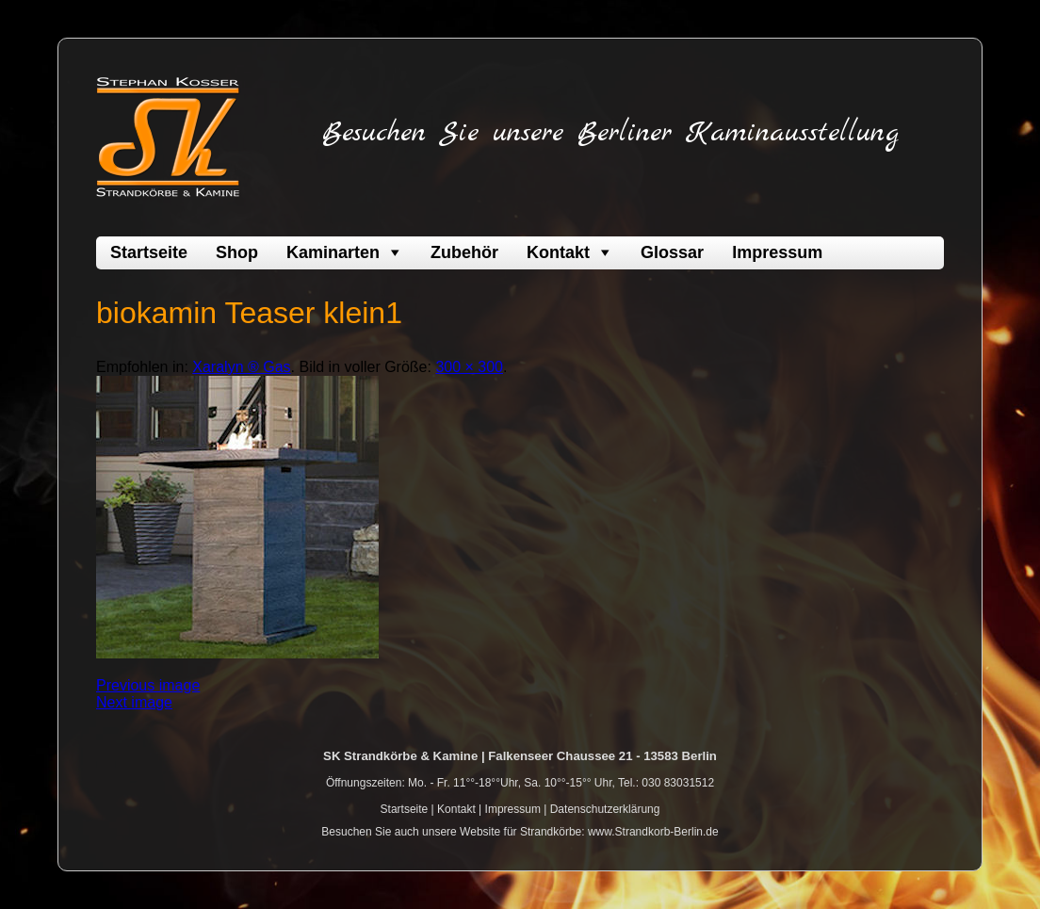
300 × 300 (469, 367)
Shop (237, 252)
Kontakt (558, 252)
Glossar (672, 252)
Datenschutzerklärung (605, 809)
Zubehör (464, 252)
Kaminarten (333, 252)
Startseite (148, 252)
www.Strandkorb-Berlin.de (653, 831)
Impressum (777, 252)
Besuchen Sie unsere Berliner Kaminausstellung (610, 133)
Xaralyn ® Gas (241, 367)
